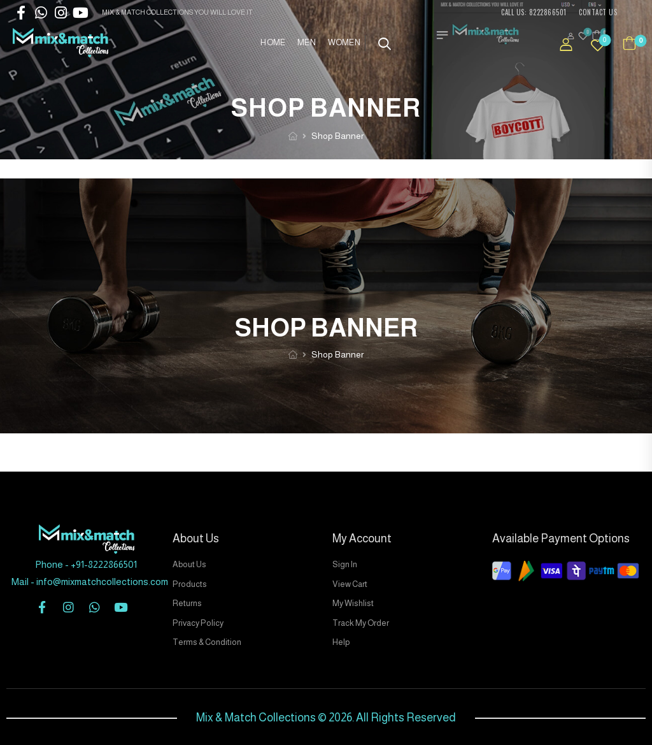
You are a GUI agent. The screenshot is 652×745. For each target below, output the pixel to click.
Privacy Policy (198, 623)
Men (306, 42)
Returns (187, 603)
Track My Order (360, 623)
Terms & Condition (207, 642)
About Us (189, 564)
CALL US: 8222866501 (534, 12)
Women (344, 42)
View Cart (349, 584)
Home (272, 42)
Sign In (344, 564)
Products (190, 584)
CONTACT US (598, 12)
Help (341, 642)
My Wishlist (353, 603)
